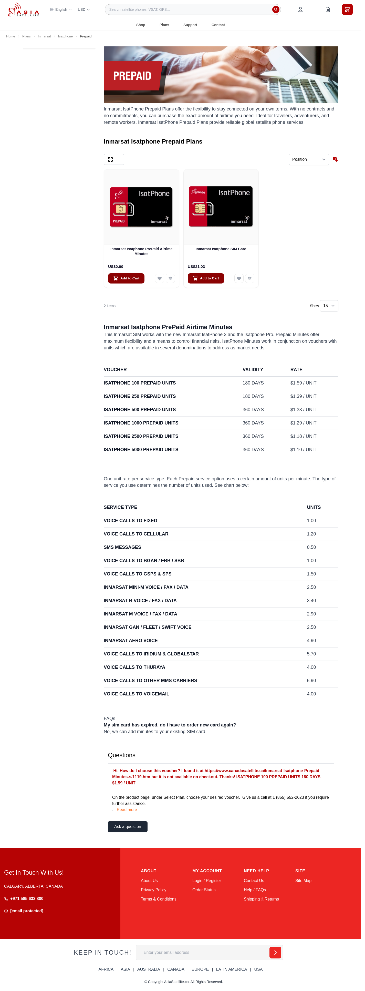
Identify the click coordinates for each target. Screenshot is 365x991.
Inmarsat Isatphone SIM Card (221, 249)
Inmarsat (44, 36)
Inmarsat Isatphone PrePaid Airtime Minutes (141, 251)
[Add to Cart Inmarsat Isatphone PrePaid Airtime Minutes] (126, 278)
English (61, 9)
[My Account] (300, 9)
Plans (164, 25)
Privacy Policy (153, 890)
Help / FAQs (255, 890)
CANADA (175, 969)
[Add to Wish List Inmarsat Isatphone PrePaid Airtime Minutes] (159, 278)
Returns (272, 899)
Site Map (303, 880)
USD (84, 9)
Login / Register (206, 880)
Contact (218, 25)
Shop (140, 25)
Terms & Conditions (158, 899)
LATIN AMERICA (231, 969)
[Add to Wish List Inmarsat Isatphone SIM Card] (239, 278)
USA (258, 969)
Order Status (204, 890)
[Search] (275, 9)
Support (190, 25)
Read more (127, 809)
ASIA (125, 969)
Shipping (252, 899)
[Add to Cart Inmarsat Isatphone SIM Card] (206, 278)
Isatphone (65, 36)
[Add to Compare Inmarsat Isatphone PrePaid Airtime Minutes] (170, 278)
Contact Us (254, 880)
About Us (149, 880)
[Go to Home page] (23, 9)
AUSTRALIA (148, 969)
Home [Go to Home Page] (10, 36)
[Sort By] (309, 159)
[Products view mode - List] (117, 159)
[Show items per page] (329, 305)
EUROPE (200, 969)
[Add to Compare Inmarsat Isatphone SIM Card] (249, 278)
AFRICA (106, 969)
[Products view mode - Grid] (110, 159)
